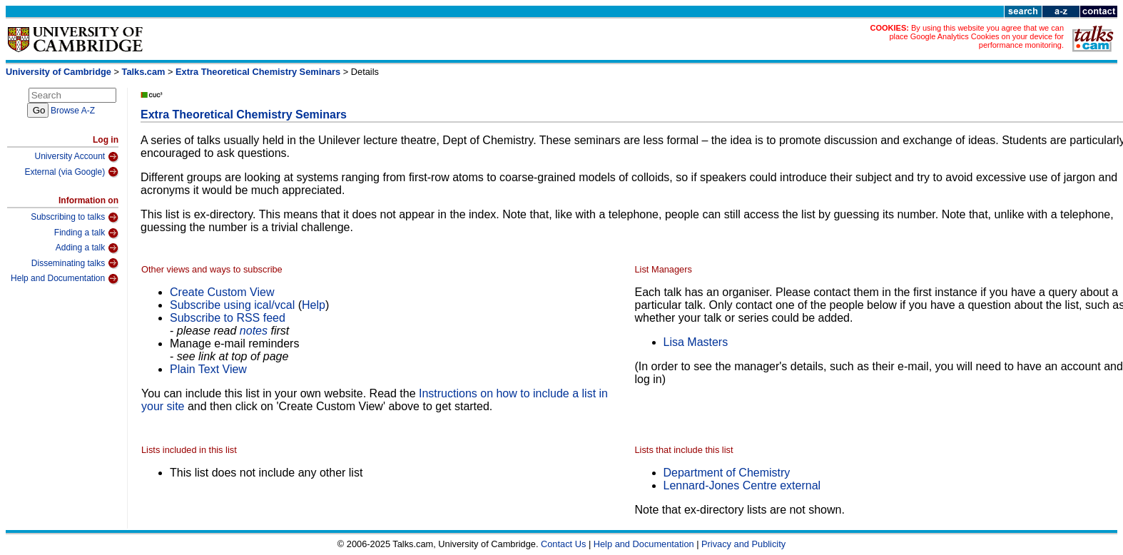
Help (313, 305)
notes (254, 331)
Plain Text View (208, 369)
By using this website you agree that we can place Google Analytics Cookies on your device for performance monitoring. (976, 36)
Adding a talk (87, 248)
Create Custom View (222, 292)
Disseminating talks (74, 263)
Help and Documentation (64, 279)
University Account (76, 157)
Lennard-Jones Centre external (742, 485)
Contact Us (563, 544)
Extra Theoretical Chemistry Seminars (258, 71)
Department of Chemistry (727, 473)
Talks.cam (144, 71)
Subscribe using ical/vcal (232, 305)
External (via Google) (71, 172)
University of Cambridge (58, 71)
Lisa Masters (696, 342)
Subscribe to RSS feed (227, 318)
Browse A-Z (73, 111)
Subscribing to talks (74, 217)
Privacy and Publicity (743, 544)
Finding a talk (86, 233)
